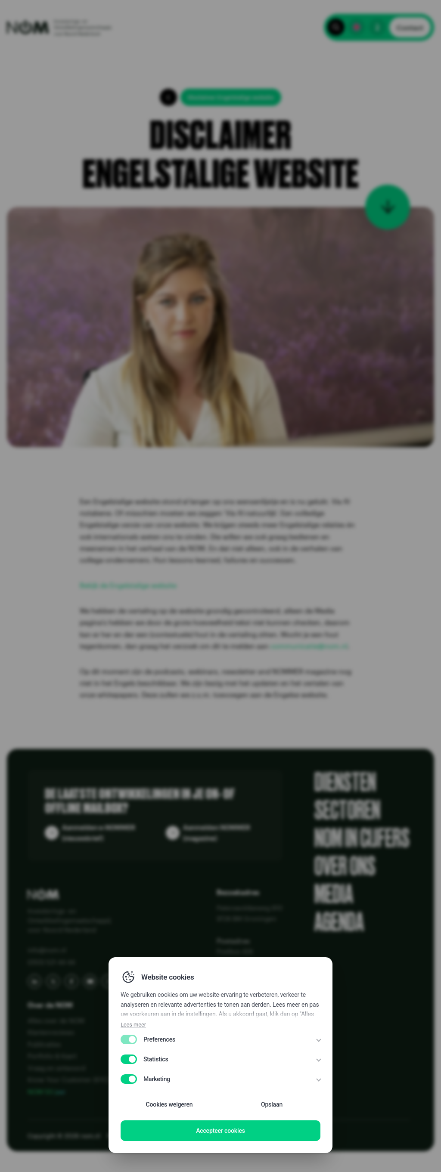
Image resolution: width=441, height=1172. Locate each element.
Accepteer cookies (220, 1130)
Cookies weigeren (169, 1104)
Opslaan (272, 1104)
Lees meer (133, 1024)
